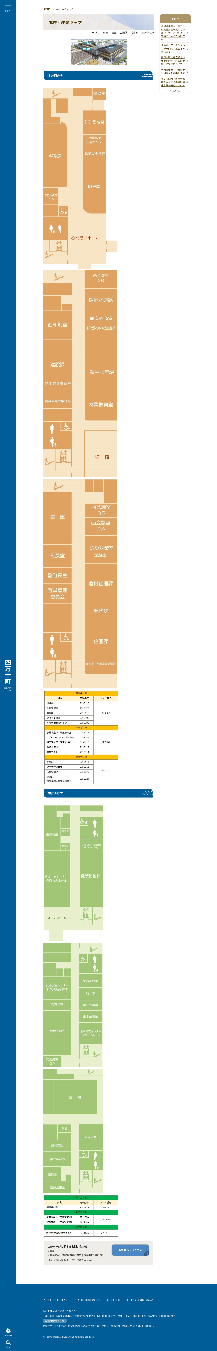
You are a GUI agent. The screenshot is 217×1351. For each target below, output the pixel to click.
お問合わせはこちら (130, 1249)
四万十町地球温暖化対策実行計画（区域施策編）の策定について (173, 59)
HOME (47, 8)
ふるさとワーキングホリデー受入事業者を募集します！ (173, 47)
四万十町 (8, 675)
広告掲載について (90, 1299)
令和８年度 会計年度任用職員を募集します (173, 70)
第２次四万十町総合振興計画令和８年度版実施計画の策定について (173, 81)
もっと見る (175, 89)
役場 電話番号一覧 (55, 1319)
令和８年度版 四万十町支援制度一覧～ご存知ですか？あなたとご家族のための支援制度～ (173, 31)
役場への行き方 (67, 1309)
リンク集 (115, 1299)
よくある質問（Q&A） (142, 1299)
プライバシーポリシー (59, 1299)
